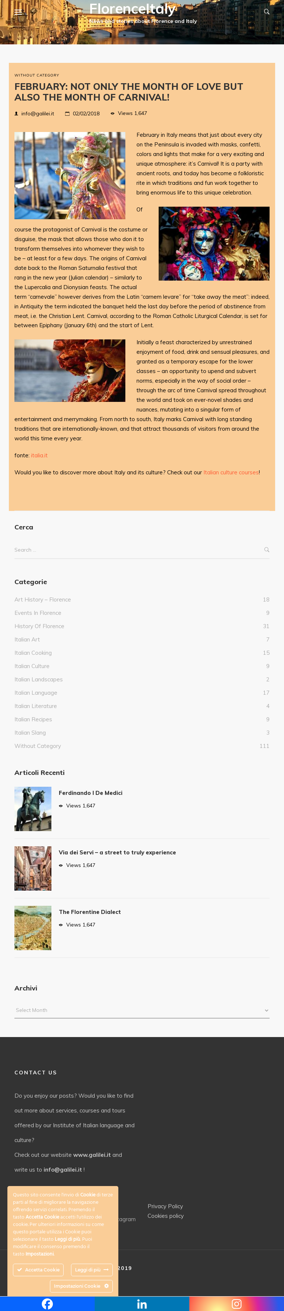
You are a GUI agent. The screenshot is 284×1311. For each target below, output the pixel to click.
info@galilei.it (37, 113)
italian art (27, 639)
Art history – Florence (42, 599)
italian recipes (33, 719)
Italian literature (35, 705)
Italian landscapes (38, 679)
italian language (35, 692)
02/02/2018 (86, 113)
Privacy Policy (165, 1206)
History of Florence (39, 626)
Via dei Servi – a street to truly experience (117, 852)
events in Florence (37, 612)
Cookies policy (166, 1215)
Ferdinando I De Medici (90, 792)
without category (36, 75)
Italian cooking (33, 652)
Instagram (118, 1219)
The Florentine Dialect (90, 911)
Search (267, 550)
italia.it (39, 455)
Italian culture (32, 666)
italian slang (30, 732)
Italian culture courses (231, 472)
